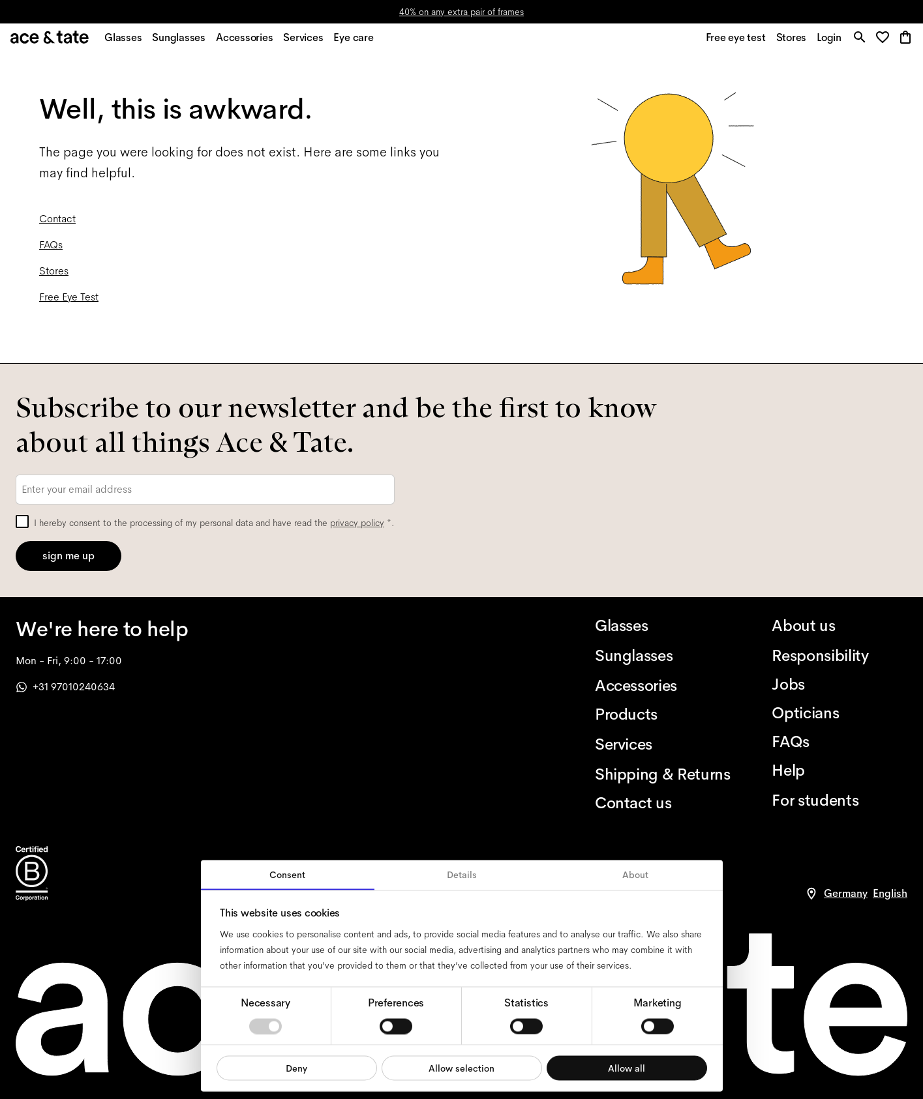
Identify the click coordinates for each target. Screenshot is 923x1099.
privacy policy (357, 523)
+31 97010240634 (65, 687)
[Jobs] (839, 684)
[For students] (839, 800)
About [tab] (635, 875)
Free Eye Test (68, 304)
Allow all (626, 1068)
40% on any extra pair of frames (461, 12)
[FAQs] (839, 741)
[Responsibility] (839, 655)
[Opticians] (839, 713)
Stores (53, 278)
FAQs (51, 252)
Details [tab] (462, 875)
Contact (57, 226)
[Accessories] (663, 685)
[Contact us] (663, 803)
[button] (883, 42)
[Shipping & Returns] (663, 774)
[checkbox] (22, 521)
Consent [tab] (287, 875)
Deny (296, 1068)
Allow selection (461, 1068)
